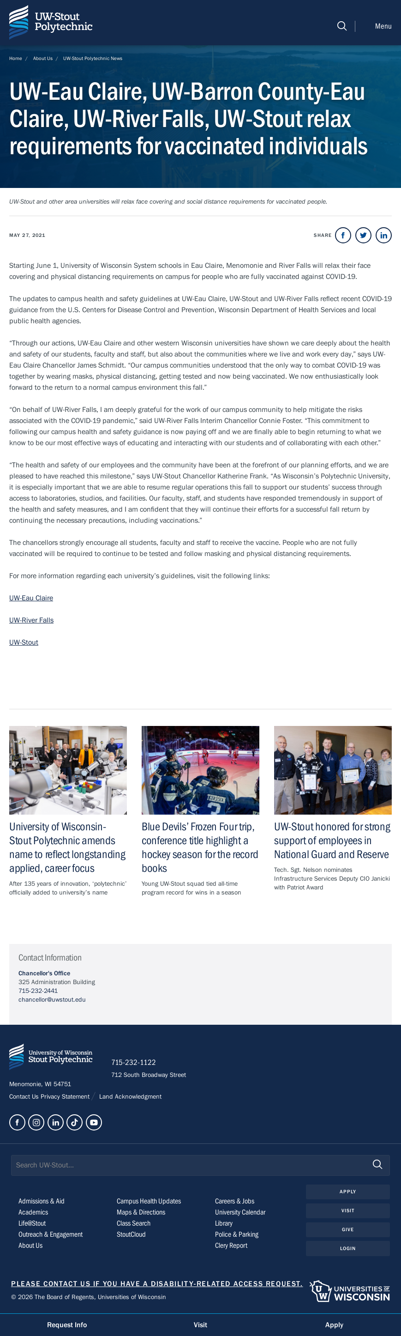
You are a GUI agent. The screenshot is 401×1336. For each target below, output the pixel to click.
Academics (33, 1212)
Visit (348, 1211)
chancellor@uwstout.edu (52, 1000)
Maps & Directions (141, 1212)
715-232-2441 (38, 991)
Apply (348, 1192)
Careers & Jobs (234, 1201)
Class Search (133, 1223)
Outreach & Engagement (50, 1234)
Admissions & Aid (41, 1201)
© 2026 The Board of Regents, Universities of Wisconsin (88, 1297)
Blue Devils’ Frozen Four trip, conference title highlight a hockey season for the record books (200, 847)
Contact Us (25, 1096)
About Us (43, 58)
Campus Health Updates (149, 1201)
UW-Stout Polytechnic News (92, 58)
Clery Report (231, 1245)
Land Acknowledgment (129, 1096)
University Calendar (240, 1212)
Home (15, 58)
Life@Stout (32, 1223)
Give (348, 1230)
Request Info (67, 1325)
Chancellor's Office (44, 973)
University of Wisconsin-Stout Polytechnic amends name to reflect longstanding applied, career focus (67, 847)
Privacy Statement (66, 1096)
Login (348, 1248)
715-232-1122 (133, 1062)
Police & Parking (236, 1234)
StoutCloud (131, 1234)
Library (224, 1223)
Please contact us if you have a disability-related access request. (157, 1284)
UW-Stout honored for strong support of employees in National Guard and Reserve (332, 840)
